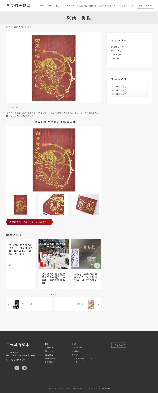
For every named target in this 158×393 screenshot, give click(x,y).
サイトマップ (78, 362)
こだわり (49, 347)
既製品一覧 (50, 358)
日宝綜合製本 (18, 6)
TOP (47, 344)
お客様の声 (116, 46)
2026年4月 (117, 86)
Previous (10, 266)
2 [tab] (53, 294)
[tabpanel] (21, 264)
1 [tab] (51, 294)
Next (97, 266)
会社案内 (49, 362)
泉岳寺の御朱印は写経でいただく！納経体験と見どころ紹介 (85, 277)
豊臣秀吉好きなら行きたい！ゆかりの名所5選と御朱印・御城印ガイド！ (21, 249)
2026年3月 (117, 90)
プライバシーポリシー (82, 358)
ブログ (114, 54)
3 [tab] (55, 294)
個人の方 (49, 351)
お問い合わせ (118, 345)
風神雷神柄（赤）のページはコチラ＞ (29, 221)
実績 (113, 58)
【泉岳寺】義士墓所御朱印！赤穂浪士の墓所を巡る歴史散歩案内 (53, 279)
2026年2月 (117, 94)
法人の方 (49, 354)
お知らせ (115, 50)
